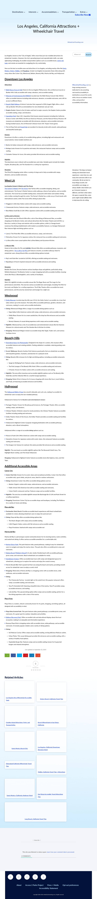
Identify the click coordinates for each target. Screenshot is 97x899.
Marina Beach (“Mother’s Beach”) (16, 553)
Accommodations (49, 12)
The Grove (24, 188)
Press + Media (53, 885)
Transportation (68, 12)
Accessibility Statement (48, 888)
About (19, 885)
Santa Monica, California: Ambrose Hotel (20, 795)
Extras (83, 12)
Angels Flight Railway (13, 104)
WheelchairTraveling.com (75, 42)
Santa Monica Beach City (20, 748)
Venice (12, 71)
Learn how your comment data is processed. (60, 852)
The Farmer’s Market (11, 188)
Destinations (17, 12)
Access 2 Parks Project (34, 885)
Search (88, 54)
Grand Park (23, 127)
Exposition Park (11, 116)
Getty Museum (10, 300)
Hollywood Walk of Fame (15, 392)
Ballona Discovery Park (13, 617)
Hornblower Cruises (12, 559)
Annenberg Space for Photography (17, 342)
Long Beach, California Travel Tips (35, 819)
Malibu (17, 71)
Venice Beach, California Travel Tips (51, 699)
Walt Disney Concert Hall (14, 90)
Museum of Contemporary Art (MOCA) (18, 96)
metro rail (60, 60)
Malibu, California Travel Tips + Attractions (51, 772)
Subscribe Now (83, 15)
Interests (32, 12)
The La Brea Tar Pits (20, 250)
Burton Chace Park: (12, 544)
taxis (6, 63)
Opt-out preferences (71, 885)
